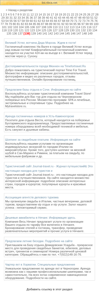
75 (91, 20)
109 (49, 27)
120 (15, 30)
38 (39, 17)
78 (6, 24)
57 (19, 20)
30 (7, 17)
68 (63, 20)
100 (95, 24)
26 (88, 14)
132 (83, 30)
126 (49, 30)
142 (50, 33)
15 (44, 14)
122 (27, 30)
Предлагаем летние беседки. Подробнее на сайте (38, 241)
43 (59, 17)
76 (95, 20)
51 (91, 17)
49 (84, 17)
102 (9, 27)
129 (66, 30)
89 (50, 24)
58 (23, 20)
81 (18, 24)
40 (47, 17)
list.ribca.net (49, 2)
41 (51, 17)
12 (32, 14)
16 (48, 14)
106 (32, 27)
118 (4, 30)
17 (52, 14)
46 (71, 17)
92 (62, 24)
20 (64, 14)
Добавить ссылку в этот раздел (49, 289)
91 (58, 24)
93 (66, 24)
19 (60, 14)
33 (19, 17)
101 (4, 27)
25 (84, 14)
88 (46, 24)
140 (39, 33)
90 (54, 24)
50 (87, 17)
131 (77, 30)
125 (43, 30)
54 (7, 20)
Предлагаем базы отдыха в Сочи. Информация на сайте (43, 89)
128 (60, 30)
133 (89, 30)
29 (2, 17)
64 (47, 20)
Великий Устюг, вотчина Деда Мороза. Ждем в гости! (40, 42)
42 (55, 17)
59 (27, 20)
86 (38, 24)
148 (84, 33)
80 (14, 24)
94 (71, 24)
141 (45, 33)
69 (67, 20)
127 (55, 30)
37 (35, 17)
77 (2, 24)
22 (72, 14)
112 (66, 27)
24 (80, 14)
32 (15, 17)
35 (27, 17)
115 (83, 27)
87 (42, 24)
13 (36, 14)
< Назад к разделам (19, 10)
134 (94, 30)
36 (31, 17)
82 (22, 24)
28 (96, 14)
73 (84, 20)
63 (43, 20)
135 (9, 33)
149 (90, 33)
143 (56, 33)
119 (9, 30)
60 (31, 20)
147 (78, 33)
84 (30, 24)
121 (21, 30)
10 (24, 14)
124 (38, 30)
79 (10, 24)
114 (77, 27)
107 (38, 27)
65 (51, 20)
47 (75, 17)
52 (95, 17)
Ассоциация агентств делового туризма (31, 197)
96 (79, 24)
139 (33, 33)
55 (11, 20)
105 (27, 27)
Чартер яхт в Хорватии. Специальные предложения (40, 264)
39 (43, 17)
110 (55, 27)
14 (40, 14)
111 (60, 27)
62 (39, 20)
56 (15, 20)
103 (15, 27)
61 (35, 20)
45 (67, 17)
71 (75, 20)
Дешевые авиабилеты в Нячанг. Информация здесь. (40, 217)
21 (68, 14)
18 (56, 14)
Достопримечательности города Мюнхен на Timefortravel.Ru (45, 66)
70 (71, 20)
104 (21, 27)
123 (32, 30)
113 (72, 27)
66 (55, 20)
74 (87, 20)
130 (72, 30)
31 (11, 17)
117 (94, 27)
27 (92, 14)
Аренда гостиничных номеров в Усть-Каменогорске (39, 116)
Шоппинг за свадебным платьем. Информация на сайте (43, 139)
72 (79, 20)
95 (75, 24)
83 (26, 24)
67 (59, 20)
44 (63, 17)
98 (87, 24)
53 (2, 20)
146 (73, 33)
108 (43, 27)
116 (89, 27)
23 (76, 14)
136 (14, 33)
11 (28, 14)
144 (61, 33)
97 (82, 24)
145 (67, 33)
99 (91, 24)
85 (34, 24)
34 (23, 17)
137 (20, 33)
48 (79, 17)
